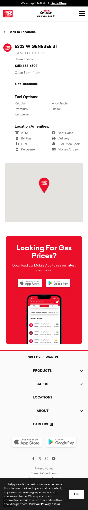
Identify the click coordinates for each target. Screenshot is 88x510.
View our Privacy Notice (44, 504)
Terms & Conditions (44, 473)
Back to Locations (20, 32)
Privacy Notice (44, 468)
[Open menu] (81, 13)
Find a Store (58, 3)
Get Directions (26, 84)
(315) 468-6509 (26, 66)
